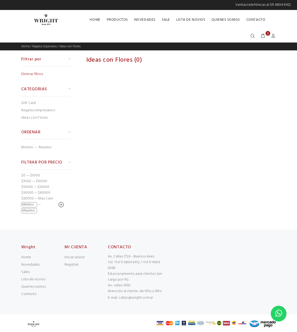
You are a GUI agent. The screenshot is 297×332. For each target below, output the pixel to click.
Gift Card (28, 103)
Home (25, 46)
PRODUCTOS (117, 20)
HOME (95, 20)
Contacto (29, 294)
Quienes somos (33, 287)
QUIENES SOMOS (225, 20)
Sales (25, 272)
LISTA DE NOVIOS (190, 20)
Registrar (71, 265)
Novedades (30, 265)
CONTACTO (255, 20)
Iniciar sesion (75, 257)
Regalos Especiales (44, 46)
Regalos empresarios (38, 110)
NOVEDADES (145, 20)
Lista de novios (33, 279)
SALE (166, 20)
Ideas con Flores (70, 46)
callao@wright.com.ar (136, 298)
